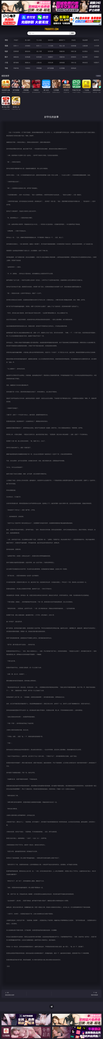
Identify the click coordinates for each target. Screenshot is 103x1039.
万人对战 (39, 40)
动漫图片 (50, 57)
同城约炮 (16, 68)
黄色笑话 (85, 62)
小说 (6, 62)
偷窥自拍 (16, 57)
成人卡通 (39, 51)
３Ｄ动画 (50, 46)
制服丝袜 (62, 51)
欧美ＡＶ (39, 46)
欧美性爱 (50, 51)
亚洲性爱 (16, 51)
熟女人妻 (62, 46)
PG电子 (16, 40)
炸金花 (73, 40)
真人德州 (27, 40)
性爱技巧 (96, 62)
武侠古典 (50, 62)
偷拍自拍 (27, 51)
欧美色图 (39, 57)
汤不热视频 (50, 68)
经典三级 (73, 51)
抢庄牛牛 (96, 40)
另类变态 (96, 51)
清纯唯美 (73, 57)
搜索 (72, 33)
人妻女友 (39, 62)
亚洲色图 (27, 57)
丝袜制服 (73, 46)
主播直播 (85, 46)
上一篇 (15, 994)
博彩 (6, 40)
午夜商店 (27, 68)
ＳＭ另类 (96, 46)
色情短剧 (73, 68)
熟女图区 (85, 57)
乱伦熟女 (85, 51)
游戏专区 (50, 40)
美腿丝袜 (62, 57)
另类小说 (73, 62)
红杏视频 (62, 68)
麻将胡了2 (62, 40)
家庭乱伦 (27, 62)
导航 (6, 68)
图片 (6, 57)
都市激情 (16, 62)
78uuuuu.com (51, 29)
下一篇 (88, 994)
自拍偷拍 (27, 46)
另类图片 (96, 57)
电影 (6, 51)
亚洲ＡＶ (16, 46)
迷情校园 (62, 62)
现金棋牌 (85, 40)
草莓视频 (39, 68)
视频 (6, 46)
